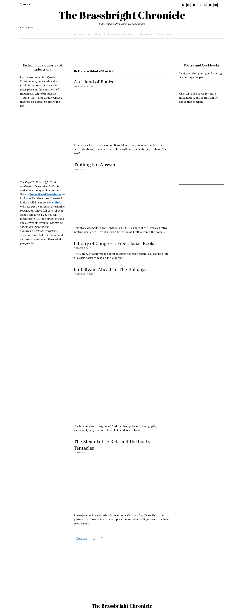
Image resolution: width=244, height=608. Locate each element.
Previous (81, 538)
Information (80, 34)
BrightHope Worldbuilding (118, 34)
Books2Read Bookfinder (45, 194)
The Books (162, 34)
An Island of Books (93, 81)
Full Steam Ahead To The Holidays (110, 269)
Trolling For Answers (95, 164)
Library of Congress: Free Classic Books (114, 243)
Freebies (144, 34)
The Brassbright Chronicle (122, 15)
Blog (97, 34)
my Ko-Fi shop (52, 202)
